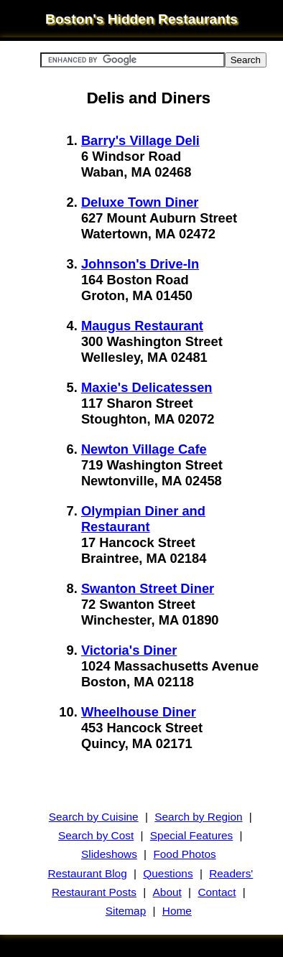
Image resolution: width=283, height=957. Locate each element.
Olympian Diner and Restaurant (143, 518)
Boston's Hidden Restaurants (141, 19)
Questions (167, 873)
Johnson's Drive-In (140, 263)
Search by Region (198, 817)
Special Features (191, 835)
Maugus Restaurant (142, 325)
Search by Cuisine (94, 817)
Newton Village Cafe (144, 449)
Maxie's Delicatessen (147, 387)
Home (177, 911)
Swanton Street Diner (147, 588)
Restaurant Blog (86, 873)
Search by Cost (96, 835)
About (167, 892)
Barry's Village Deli (140, 140)
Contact (217, 892)
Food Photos (184, 854)
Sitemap (126, 911)
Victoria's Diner (129, 650)
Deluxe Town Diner (140, 202)
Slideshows (109, 854)
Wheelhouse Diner (138, 711)
